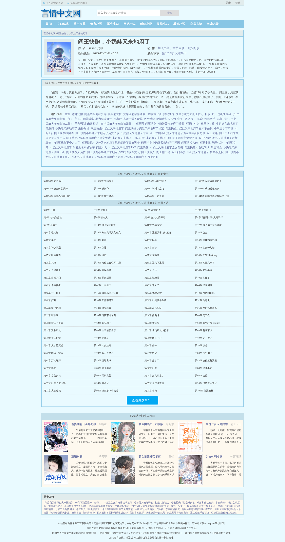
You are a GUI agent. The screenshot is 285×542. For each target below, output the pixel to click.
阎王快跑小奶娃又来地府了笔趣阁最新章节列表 (111, 142)
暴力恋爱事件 (103, 118)
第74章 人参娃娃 (102, 345)
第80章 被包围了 (203, 353)
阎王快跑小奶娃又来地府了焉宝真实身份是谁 (178, 133)
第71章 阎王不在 (153, 338)
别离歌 (117, 118)
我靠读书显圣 (55, 506)
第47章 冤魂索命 (153, 292)
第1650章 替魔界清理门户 (57, 196)
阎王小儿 (102, 147)
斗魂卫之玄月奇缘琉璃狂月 (118, 502)
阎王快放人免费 (76, 152)
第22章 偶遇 (100, 247)
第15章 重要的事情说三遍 (157, 232)
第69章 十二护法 (52, 338)
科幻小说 (146, 24)
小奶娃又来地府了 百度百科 (142, 157)
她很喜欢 (76, 512)
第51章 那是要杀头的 (155, 300)
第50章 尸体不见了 (104, 300)
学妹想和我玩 (122, 506)
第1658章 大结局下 (174, 53)
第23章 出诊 (150, 247)
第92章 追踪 (201, 375)
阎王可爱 (217, 147)
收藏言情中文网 (78, 2)
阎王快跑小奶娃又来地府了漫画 (161, 142)
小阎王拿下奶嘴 (224, 128)
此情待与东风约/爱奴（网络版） (176, 118)
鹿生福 (159, 509)
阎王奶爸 (143, 147)
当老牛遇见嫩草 (132, 118)
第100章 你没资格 (204, 390)
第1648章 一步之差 (154, 196)
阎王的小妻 (179, 152)
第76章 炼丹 (201, 345)
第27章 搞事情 (151, 255)
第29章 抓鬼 (50, 262)
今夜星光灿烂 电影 (144, 509)
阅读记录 (212, 24)
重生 (67, 114)
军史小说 (113, 24)
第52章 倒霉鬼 (202, 300)
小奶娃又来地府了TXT (123, 147)
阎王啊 (140, 123)
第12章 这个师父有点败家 (208, 225)
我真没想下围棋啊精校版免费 (112, 512)
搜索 (169, 12)
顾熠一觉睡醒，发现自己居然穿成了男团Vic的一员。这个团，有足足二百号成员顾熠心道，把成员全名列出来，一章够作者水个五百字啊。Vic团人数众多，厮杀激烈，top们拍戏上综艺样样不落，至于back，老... (223, 442)
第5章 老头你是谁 (53, 217)
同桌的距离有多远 (95, 114)
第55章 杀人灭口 (153, 307)
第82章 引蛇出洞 (102, 360)
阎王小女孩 (208, 123)
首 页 (49, 24)
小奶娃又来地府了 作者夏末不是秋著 (73, 147)
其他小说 (179, 24)
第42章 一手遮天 (102, 285)
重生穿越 (80, 24)
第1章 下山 (49, 210)
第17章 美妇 (50, 240)
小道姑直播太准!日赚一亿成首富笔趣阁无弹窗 (88, 506)
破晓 (200, 118)
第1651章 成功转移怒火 (207, 188)
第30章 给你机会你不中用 (107, 262)
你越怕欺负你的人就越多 (224, 512)
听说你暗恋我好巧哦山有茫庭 (197, 509)
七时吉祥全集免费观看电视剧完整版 (150, 506)
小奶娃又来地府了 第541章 (129, 137)
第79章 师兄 (150, 353)
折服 (207, 114)
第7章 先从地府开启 (154, 217)
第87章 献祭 (150, 368)
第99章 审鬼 (150, 390)
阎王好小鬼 (193, 123)
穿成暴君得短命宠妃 (177, 512)
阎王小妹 (206, 142)
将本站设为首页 (54, 2)
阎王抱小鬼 (164, 152)
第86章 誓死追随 (102, 368)
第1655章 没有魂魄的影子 (208, 181)
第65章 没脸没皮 (52, 330)
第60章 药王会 (202, 315)
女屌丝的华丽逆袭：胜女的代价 (142, 114)
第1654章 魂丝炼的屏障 (56, 188)
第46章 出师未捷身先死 (106, 292)
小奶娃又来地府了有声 (135, 133)
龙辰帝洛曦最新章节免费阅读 (117, 509)
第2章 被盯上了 (102, 210)
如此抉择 (168, 114)
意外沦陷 (77, 114)
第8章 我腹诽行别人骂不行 (209, 217)
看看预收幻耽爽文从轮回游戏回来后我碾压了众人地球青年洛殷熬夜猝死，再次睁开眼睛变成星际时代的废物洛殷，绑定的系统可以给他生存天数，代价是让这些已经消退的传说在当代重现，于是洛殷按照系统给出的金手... (156, 474)
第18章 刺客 (100, 240)
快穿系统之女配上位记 (189, 114)
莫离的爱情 (115, 114)
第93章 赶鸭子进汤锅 (55, 383)
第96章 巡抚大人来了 (206, 383)
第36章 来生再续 (203, 270)
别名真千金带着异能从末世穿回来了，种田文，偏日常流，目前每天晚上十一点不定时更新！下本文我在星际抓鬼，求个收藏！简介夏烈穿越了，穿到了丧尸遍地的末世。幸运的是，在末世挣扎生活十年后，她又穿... (156, 442)
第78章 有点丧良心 (104, 353)
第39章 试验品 (151, 277)
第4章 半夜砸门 (203, 210)
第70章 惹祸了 (101, 338)
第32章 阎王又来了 (205, 262)
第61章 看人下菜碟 (53, 323)
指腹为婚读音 (162, 502)
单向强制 (80, 123)
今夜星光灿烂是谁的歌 (183, 502)
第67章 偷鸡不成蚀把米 (156, 330)
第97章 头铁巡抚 (52, 390)
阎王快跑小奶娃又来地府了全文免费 (89, 137)
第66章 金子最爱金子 (105, 330)
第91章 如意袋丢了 (154, 375)
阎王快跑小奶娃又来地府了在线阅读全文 (112, 152)
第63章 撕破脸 (151, 323)
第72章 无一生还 (203, 338)
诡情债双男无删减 (59, 512)
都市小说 (96, 24)
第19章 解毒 (150, 240)
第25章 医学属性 (52, 255)
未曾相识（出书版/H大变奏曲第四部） (110, 123)
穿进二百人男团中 (217, 424)
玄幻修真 (63, 24)
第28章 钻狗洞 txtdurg (206, 255)
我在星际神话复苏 (150, 456)
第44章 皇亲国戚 (203, 285)
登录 (228, 2)
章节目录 (178, 48)
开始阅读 (193, 48)
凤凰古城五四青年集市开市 (201, 506)
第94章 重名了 (101, 383)
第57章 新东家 (51, 315)
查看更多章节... (142, 400)
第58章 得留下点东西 (105, 315)
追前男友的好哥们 (143, 502)
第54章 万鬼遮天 (102, 307)
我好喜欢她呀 (137, 512)
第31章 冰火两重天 (154, 262)
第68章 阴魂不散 (203, 330)
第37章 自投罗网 (52, 277)
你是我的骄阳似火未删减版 (59, 502)
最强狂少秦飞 (178, 506)
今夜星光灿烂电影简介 (88, 509)
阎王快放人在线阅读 (197, 147)
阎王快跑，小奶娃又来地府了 (72, 33)
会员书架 (196, 24)
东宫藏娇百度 (172, 509)
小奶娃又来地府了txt (159, 137)
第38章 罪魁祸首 (102, 277)
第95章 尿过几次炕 (154, 383)
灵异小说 (163, 24)
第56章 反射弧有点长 (206, 307)
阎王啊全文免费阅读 (185, 137)
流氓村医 (76, 456)
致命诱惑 (149, 118)
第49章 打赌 (50, 300)
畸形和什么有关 (205, 502)
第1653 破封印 (101, 188)
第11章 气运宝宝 (153, 225)
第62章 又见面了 (102, 323)
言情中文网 (49, 33)
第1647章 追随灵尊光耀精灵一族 (212, 196)
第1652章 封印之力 (154, 188)
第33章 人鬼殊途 (52, 270)
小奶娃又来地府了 (83, 157)
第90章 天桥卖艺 (102, 375)
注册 (237, 2)
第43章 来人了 (151, 285)
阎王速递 (213, 133)
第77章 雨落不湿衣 (53, 353)
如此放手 (209, 118)
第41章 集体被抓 (52, 285)
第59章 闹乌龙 (151, 315)
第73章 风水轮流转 (53, 345)
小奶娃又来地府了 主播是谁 (73, 128)
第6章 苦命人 (101, 217)
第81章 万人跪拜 (52, 360)
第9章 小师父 (50, 225)
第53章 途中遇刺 (52, 307)
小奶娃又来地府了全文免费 (167, 147)
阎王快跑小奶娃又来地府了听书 (165, 123)
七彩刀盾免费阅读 (64, 509)
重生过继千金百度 (199, 512)
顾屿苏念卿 (89, 512)
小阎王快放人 (147, 152)
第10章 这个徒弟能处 (105, 225)
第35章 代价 (150, 270)
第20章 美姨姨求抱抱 (206, 240)
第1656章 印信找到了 (155, 181)
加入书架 (164, 48)
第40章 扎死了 (202, 277)
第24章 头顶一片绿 (205, 247)
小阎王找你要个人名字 (67, 142)
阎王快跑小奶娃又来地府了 (108, 128)
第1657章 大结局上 (104, 181)
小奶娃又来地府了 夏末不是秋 (206, 152)
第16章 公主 (201, 232)
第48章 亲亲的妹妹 (205, 292)
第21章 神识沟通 (52, 247)
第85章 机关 (50, 368)
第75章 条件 (150, 345)
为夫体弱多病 (214, 456)
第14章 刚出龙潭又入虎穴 (107, 232)
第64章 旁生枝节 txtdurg (207, 323)
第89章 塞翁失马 (52, 375)
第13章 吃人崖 (51, 232)
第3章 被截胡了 (152, 210)
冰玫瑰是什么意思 (155, 512)
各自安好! (221, 502)
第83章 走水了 (151, 360)
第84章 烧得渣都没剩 (206, 360)
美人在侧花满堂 (84, 118)
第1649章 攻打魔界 (104, 196)
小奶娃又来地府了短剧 (109, 157)
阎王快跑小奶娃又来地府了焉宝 (145, 128)
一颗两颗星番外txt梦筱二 (88, 502)
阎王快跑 (218, 142)
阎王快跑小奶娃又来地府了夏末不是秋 (189, 128)
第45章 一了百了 (52, 292)
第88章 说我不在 (203, 368)
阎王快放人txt (190, 142)
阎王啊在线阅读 (64, 133)
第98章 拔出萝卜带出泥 (106, 390)
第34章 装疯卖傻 (102, 270)
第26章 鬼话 (100, 255)
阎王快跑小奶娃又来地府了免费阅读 (98, 133)
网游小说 (129, 24)
